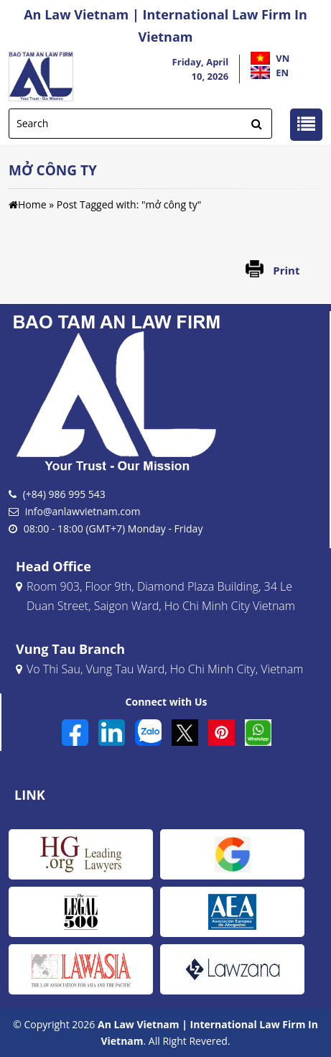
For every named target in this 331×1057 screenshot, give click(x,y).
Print (286, 270)
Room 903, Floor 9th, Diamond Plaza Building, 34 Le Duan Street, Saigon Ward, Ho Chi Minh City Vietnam (155, 597)
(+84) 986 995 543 (64, 494)
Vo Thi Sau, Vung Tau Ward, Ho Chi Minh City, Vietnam (159, 670)
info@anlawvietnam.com (83, 511)
